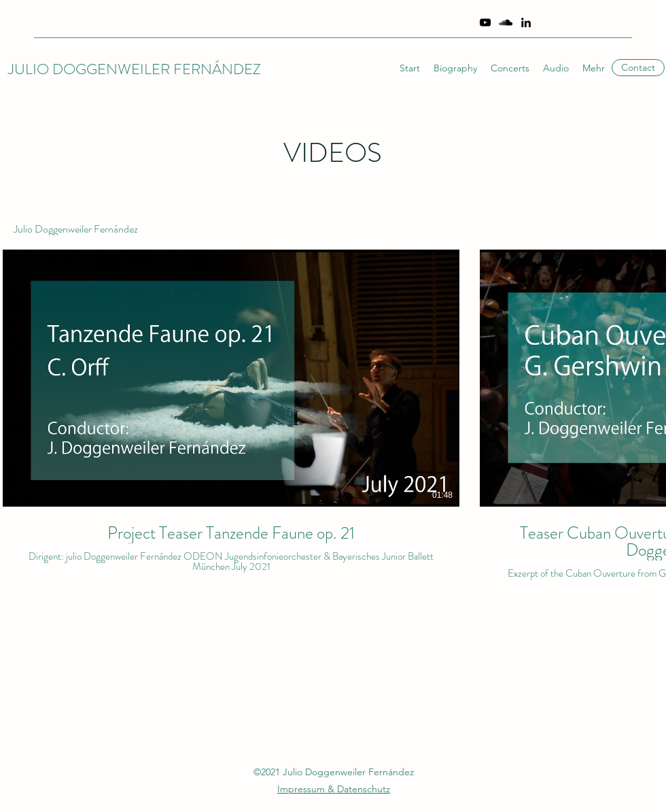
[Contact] (638, 67)
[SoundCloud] (505, 22)
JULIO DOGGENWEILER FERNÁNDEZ (134, 69)
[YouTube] (485, 22)
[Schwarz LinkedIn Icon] (526, 22)
